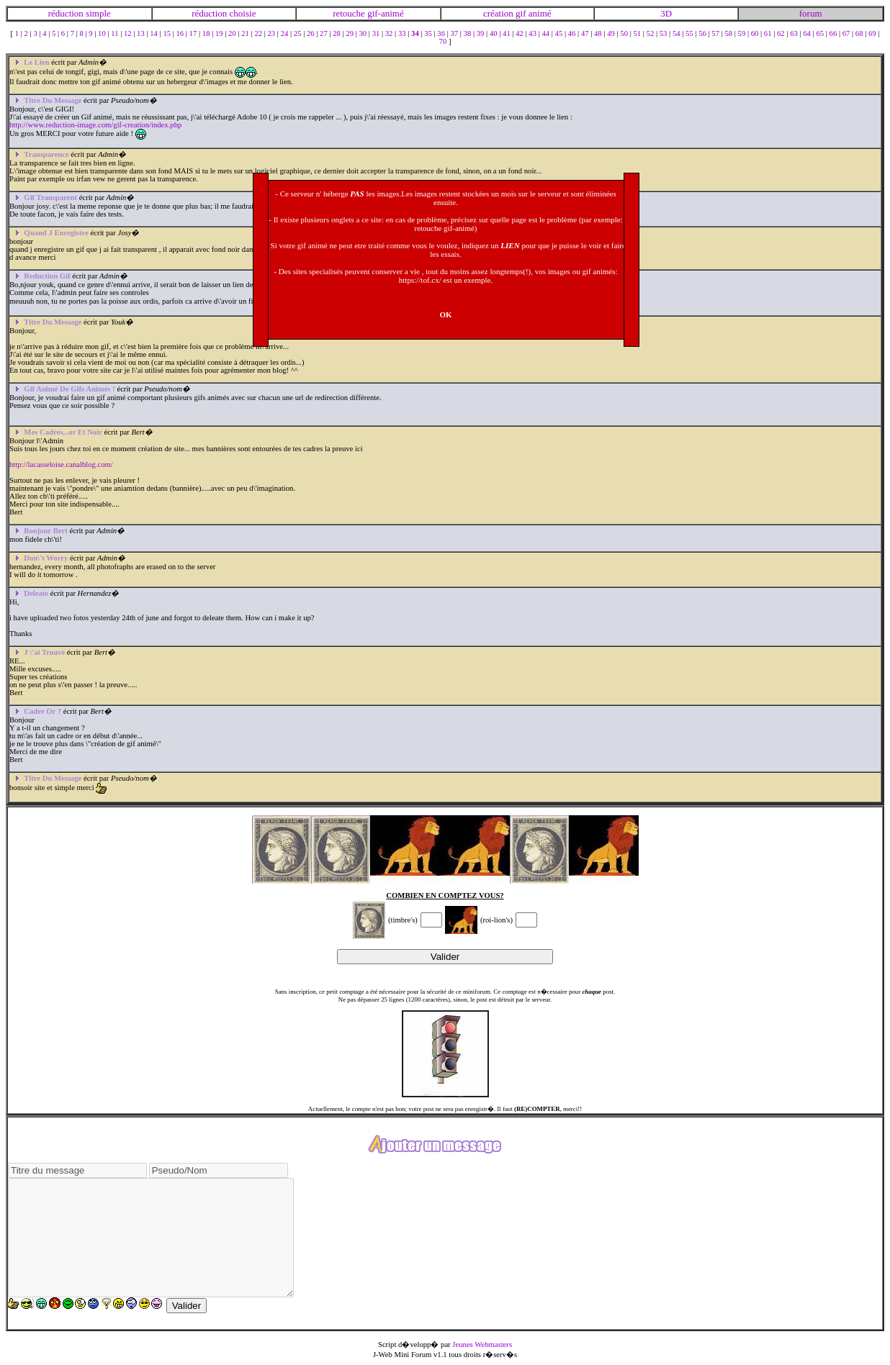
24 (285, 33)
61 (768, 33)
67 (847, 33)
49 (611, 33)
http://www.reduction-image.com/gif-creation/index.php (95, 125)
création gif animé (517, 13)
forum (810, 13)
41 (507, 33)
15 (167, 33)
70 (444, 41)
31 (377, 33)
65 (820, 33)
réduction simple (79, 13)
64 (807, 33)
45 (560, 33)
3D (666, 13)
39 (481, 33)
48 (598, 33)
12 (128, 33)
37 (454, 33)
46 (572, 33)
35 (428, 33)
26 (311, 33)
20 (233, 33)
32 (390, 33)
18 (207, 33)
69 (873, 33)
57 (716, 33)
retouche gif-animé (368, 13)
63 (794, 33)
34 (416, 33)
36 (441, 33)
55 (690, 33)
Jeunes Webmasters (482, 1344)
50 (624, 33)
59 (742, 33)
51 (637, 33)
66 (834, 33)
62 (781, 33)
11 (115, 33)
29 (350, 33)
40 (494, 33)
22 (259, 33)
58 (729, 33)
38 (468, 33)
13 (141, 33)
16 (181, 33)
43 (533, 33)
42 (520, 33)
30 (364, 33)
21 (246, 33)
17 (194, 33)
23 (272, 33)
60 (755, 33)
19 (220, 33)
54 (677, 33)
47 (585, 33)
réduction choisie (224, 13)
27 (324, 33)
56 (703, 33)
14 (154, 33)
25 (298, 33)
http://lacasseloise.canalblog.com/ (61, 464)
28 (337, 33)
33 (403, 33)
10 (102, 33)
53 (664, 33)
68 (860, 33)
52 (651, 33)
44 (546, 33)
